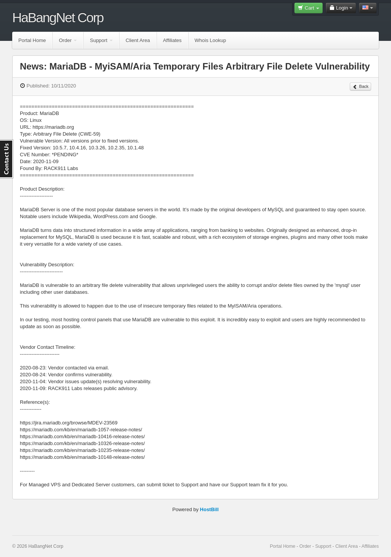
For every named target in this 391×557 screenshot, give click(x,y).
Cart (308, 8)
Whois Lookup (210, 40)
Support (101, 40)
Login (340, 8)
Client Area (138, 40)
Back (360, 86)
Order (68, 40)
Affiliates (172, 40)
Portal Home (32, 40)
